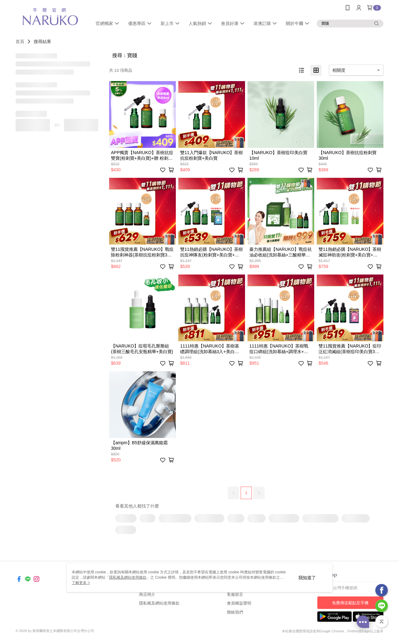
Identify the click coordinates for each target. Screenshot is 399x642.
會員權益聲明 (239, 603)
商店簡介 (147, 594)
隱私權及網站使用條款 (159, 603)
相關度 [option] (338, 70)
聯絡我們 (235, 612)
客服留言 (235, 594)
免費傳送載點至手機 (350, 603)
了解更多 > (81, 583)
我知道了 (307, 577)
